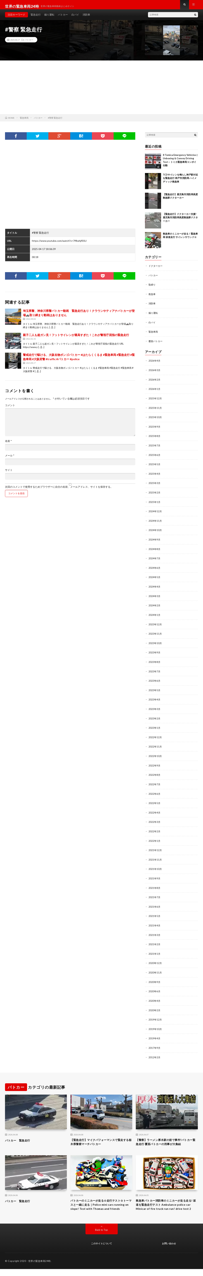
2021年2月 (155, 939)
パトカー (63, 17)
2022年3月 (155, 818)
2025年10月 (155, 418)
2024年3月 (155, 595)
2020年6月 (155, 986)
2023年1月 (155, 725)
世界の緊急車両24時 (39, 1268)
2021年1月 (155, 949)
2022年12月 (155, 735)
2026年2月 (155, 381)
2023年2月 (155, 716)
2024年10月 (155, 530)
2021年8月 (155, 883)
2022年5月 (155, 800)
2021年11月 (155, 856)
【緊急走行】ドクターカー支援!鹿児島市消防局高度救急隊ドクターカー (180, 221)
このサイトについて (101, 1250)
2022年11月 (155, 744)
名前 (8, 444)
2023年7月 (155, 669)
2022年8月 (155, 772)
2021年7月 (155, 893)
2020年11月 (155, 967)
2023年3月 (155, 707)
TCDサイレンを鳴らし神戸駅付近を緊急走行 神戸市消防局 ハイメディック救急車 (180, 181)
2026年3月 (155, 372)
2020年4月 (155, 995)
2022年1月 (155, 837)
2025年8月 (155, 437)
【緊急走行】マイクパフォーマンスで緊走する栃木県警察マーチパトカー (100, 1137)
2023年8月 (155, 660)
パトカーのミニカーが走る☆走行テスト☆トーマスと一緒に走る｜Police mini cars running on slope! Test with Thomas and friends (100, 1208)
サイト (9, 473)
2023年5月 (155, 688)
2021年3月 (155, 930)
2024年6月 (155, 567)
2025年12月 (155, 400)
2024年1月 (155, 614)
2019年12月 (155, 1014)
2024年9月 (155, 539)
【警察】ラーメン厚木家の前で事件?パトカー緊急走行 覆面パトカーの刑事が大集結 (166, 1139)
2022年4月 (155, 809)
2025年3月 (155, 483)
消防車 (86, 17)
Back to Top (101, 1236)
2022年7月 (155, 781)
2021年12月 (155, 846)
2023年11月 (155, 632)
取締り (152, 287)
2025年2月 (155, 493)
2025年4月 (155, 474)
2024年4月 (155, 586)
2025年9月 (155, 428)
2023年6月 (155, 679)
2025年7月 (155, 446)
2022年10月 (155, 753)
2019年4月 (155, 1032)
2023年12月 (155, 623)
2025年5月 (155, 465)
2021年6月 (155, 902)
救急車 (152, 296)
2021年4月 (155, 921)
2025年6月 (155, 455)
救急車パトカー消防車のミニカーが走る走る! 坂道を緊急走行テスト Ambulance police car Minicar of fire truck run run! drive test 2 (165, 1208)
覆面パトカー (156, 343)
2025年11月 (155, 409)
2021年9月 (155, 874)
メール (9, 458)
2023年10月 (155, 642)
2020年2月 (155, 1004)
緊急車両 (154, 334)
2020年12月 (155, 958)
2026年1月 (155, 390)
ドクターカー (156, 269)
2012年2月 (155, 1051)
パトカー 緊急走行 (20, 1134)
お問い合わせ (169, 1250)
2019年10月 (155, 1023)
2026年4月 (155, 362)
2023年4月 (155, 697)
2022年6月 (155, 790)
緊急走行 (36, 17)
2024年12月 (155, 511)
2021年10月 (155, 865)
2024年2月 (155, 604)
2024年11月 (155, 521)
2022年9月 (155, 762)
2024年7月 (155, 558)
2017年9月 (155, 1042)
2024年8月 (155, 549)
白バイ (75, 17)
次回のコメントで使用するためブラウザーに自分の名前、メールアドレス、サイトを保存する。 (59, 490)
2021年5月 (155, 911)
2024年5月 (155, 576)
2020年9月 (155, 976)
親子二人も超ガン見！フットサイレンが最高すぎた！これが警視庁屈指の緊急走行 (76, 338)
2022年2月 (155, 828)
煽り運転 (49, 17)
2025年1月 (155, 502)
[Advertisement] (101, 90)
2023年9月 (155, 651)
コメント (10, 408)
